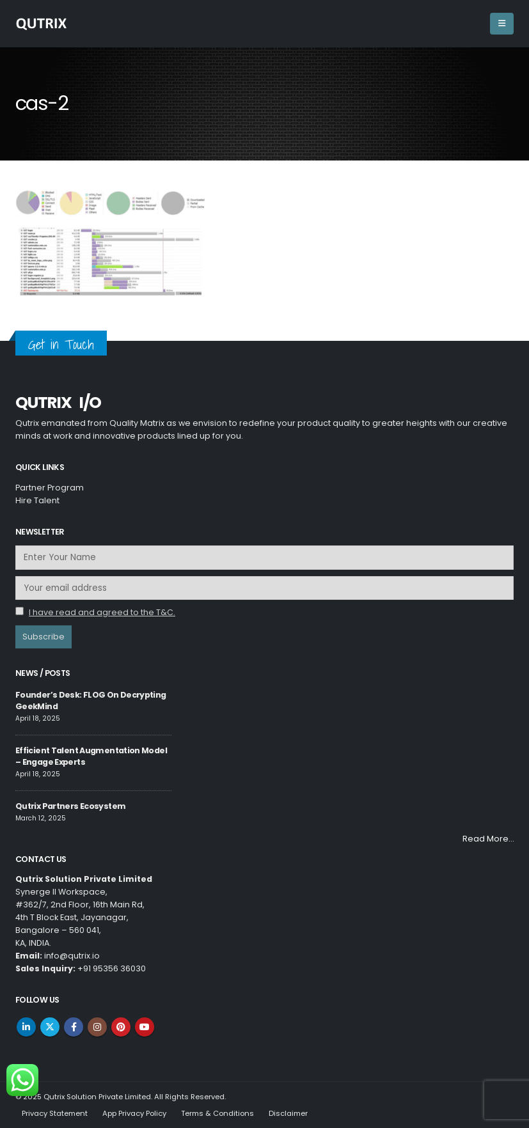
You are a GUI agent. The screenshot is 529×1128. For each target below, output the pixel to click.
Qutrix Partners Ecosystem (70, 806)
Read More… (488, 838)
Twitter (49, 1027)
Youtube (144, 1027)
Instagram (97, 1027)
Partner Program (49, 487)
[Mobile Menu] (502, 24)
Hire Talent (37, 500)
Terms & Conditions (217, 1113)
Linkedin (26, 1027)
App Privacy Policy (134, 1113)
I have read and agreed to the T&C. (102, 612)
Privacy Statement (55, 1113)
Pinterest (120, 1027)
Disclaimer (288, 1113)
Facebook (73, 1027)
